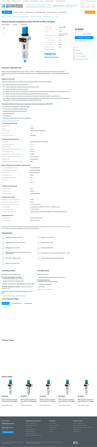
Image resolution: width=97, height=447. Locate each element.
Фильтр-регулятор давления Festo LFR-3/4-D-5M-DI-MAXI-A (29, 401)
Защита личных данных (31, 433)
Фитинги (15, 12)
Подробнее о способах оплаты (45, 289)
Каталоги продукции (78, 423)
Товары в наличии (50, 1)
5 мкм (60, 40)
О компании (25, 1)
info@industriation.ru (59, 5)
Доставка (28, 427)
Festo (60, 29)
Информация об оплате (31, 425)
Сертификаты (52, 427)
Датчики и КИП (62, 12)
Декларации (76, 431)
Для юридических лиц (60, 1)
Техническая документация (80, 425)
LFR (60, 37)
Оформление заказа (31, 423)
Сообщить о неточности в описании (10, 120)
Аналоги (41, 1)
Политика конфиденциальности (34, 435)
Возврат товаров (30, 431)
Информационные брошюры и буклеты (82, 427)
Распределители (29, 12)
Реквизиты (51, 429)
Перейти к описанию (49, 49)
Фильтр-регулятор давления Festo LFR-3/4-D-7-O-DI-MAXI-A (67, 401)
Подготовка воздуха (52, 12)
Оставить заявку (90, 12)
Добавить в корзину (84, 37)
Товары (7, 12)
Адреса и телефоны (54, 425)
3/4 (59, 42)
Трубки (21, 12)
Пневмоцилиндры (40, 12)
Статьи (51, 431)
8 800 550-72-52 (71, 5)
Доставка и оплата (17, 1)
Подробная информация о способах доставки (13, 296)
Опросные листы (77, 429)
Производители (34, 1)
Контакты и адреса (6, 1)
